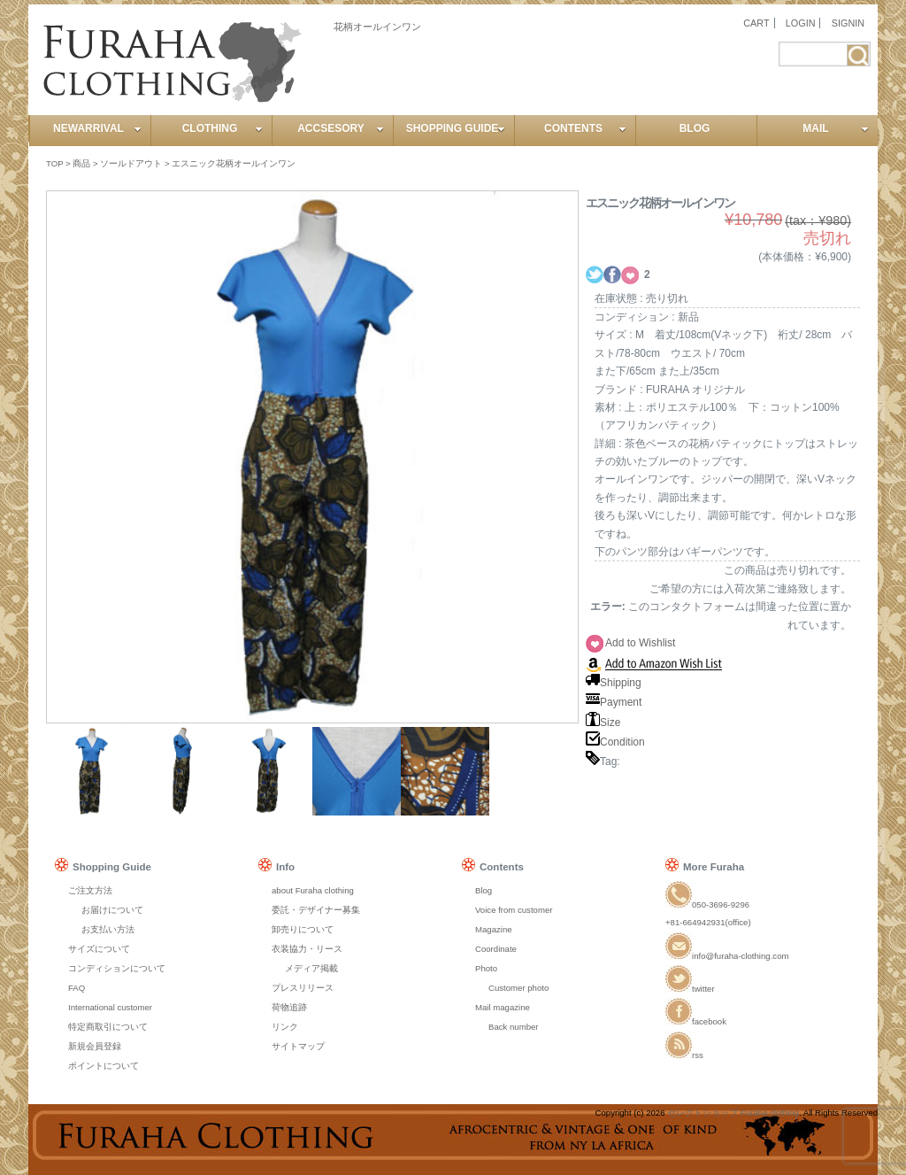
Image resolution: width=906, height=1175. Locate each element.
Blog (483, 890)
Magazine (493, 929)
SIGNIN (848, 23)
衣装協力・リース (307, 949)
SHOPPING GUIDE (455, 128)
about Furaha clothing (313, 890)
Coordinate (496, 949)
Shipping (613, 682)
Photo (486, 968)
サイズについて (99, 949)
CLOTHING (222, 128)
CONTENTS (585, 128)
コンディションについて (116, 968)
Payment (613, 702)
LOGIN (801, 23)
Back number (513, 1027)
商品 (81, 163)
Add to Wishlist (640, 643)
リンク (285, 1027)
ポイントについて (103, 1066)
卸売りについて (303, 929)
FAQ (76, 988)
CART (756, 23)
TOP (54, 163)
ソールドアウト (131, 163)
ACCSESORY (340, 128)
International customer (110, 1007)
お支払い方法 (107, 929)
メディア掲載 (311, 968)
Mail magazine (502, 1007)
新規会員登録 (94, 1046)
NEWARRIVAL (97, 128)
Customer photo (518, 988)
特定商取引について (108, 1027)
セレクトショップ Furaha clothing (733, 1112)
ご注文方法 (90, 890)
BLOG (695, 128)
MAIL (835, 128)
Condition (615, 742)
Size (603, 722)
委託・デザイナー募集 (316, 910)
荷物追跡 (289, 1007)
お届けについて (112, 910)
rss (684, 1055)
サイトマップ (298, 1046)
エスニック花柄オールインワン (234, 163)
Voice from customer (513, 910)
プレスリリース (303, 988)
